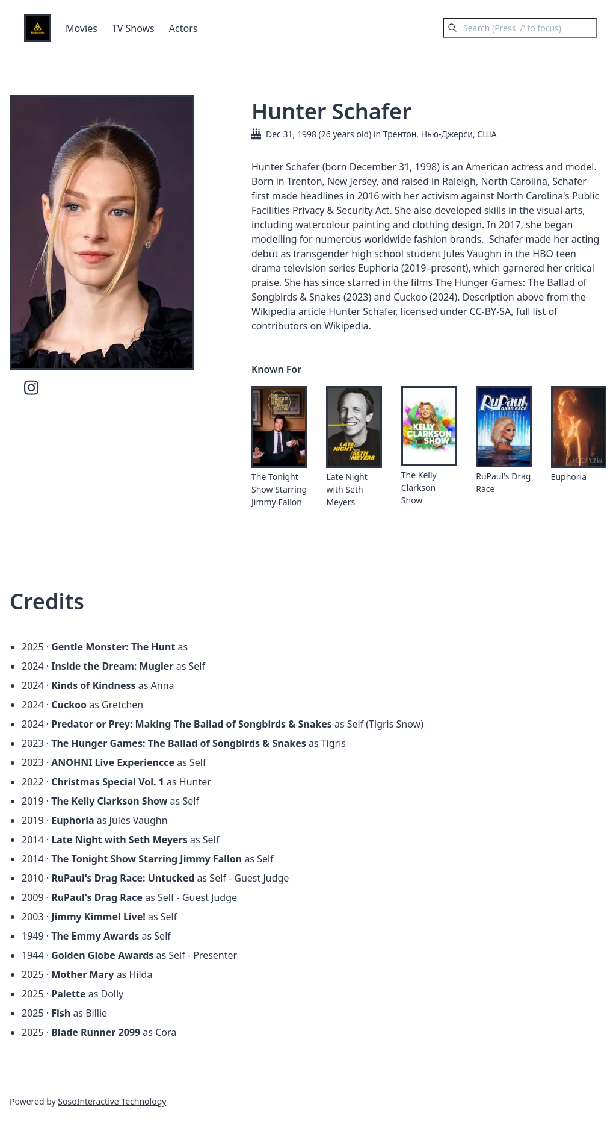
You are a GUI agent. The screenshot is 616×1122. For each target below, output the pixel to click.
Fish (60, 1013)
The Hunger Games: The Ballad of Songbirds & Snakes (178, 743)
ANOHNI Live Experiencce (112, 762)
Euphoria (569, 476)
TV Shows (133, 28)
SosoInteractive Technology (112, 1101)
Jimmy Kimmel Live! (98, 916)
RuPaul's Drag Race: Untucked (122, 878)
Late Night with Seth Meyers (346, 489)
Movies (81, 28)
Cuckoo (69, 704)
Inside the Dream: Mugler (112, 666)
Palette (68, 993)
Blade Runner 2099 (95, 1032)
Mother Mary (82, 974)
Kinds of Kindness (93, 685)
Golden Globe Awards (102, 955)
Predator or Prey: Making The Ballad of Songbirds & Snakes (191, 724)
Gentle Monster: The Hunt (113, 646)
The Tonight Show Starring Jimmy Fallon (279, 489)
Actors (183, 28)
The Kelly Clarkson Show (419, 487)
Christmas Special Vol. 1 (107, 781)
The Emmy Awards (95, 936)
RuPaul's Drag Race (503, 482)
